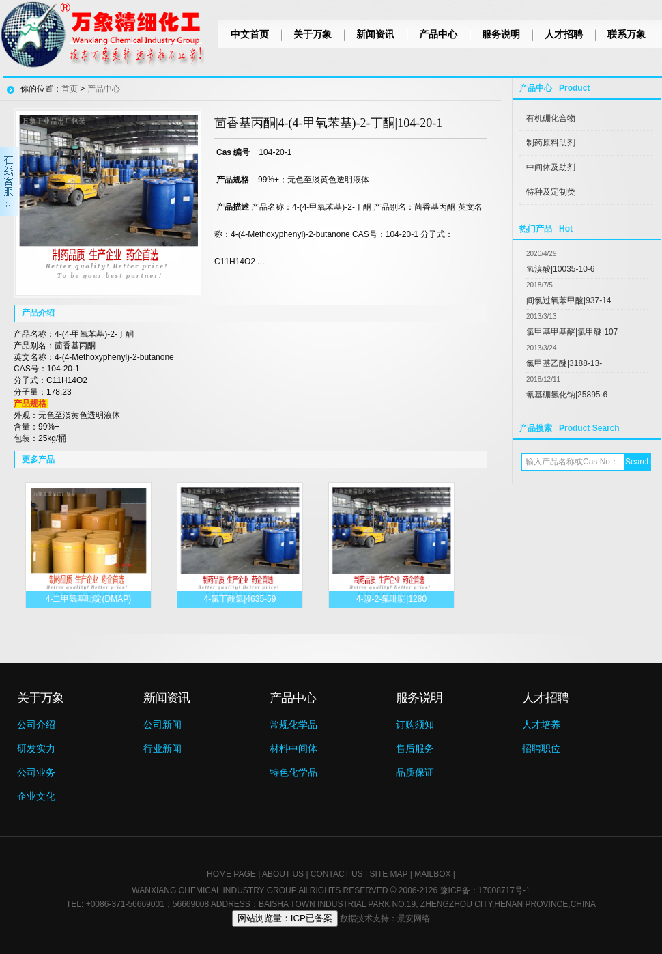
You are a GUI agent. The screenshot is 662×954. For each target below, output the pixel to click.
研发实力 (36, 748)
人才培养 (541, 724)
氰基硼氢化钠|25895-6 (566, 394)
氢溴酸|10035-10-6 (560, 269)
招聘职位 (541, 748)
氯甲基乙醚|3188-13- (564, 363)
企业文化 (36, 796)
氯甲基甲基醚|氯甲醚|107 (572, 332)
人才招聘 (564, 34)
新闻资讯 (375, 34)
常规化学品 (293, 724)
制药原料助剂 (550, 143)
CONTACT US (337, 874)
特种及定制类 (550, 192)
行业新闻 (162, 748)
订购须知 (415, 724)
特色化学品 (293, 772)
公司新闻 (162, 724)
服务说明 (501, 34)
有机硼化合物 (550, 118)
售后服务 (415, 748)
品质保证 (415, 772)
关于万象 (312, 34)
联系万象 (626, 34)
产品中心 (438, 34)
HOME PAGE (231, 874)
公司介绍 (36, 724)
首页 (69, 89)
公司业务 (36, 772)
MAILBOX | (434, 874)
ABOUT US (283, 874)
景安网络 (413, 918)
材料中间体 (293, 748)
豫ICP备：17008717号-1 (485, 890)
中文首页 (250, 34)
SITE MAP (389, 874)
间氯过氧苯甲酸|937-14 (568, 300)
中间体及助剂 (550, 167)
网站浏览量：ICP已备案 (285, 918)
